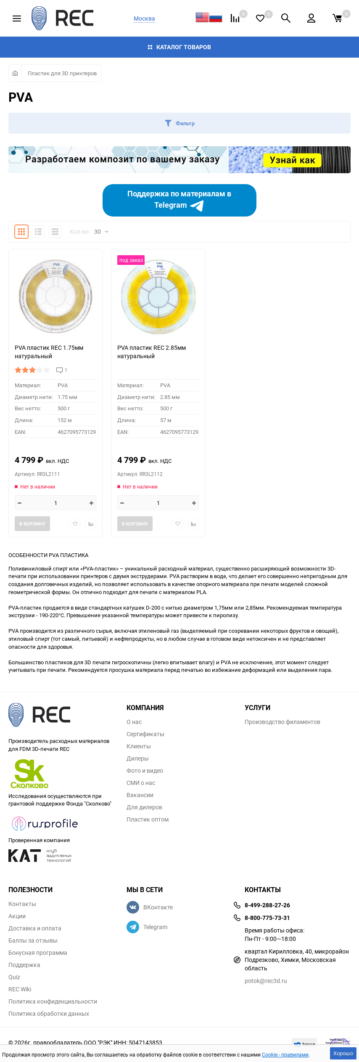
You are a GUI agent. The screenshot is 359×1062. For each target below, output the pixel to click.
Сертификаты (145, 734)
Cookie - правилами (285, 1054)
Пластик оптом (148, 819)
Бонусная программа (37, 953)
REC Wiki (19, 989)
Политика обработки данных (48, 1014)
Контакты (22, 904)
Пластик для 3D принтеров (62, 73)
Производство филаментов (282, 722)
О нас (134, 722)
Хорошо (343, 1053)
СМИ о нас (141, 783)
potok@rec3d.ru (266, 981)
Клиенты (139, 746)
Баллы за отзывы (33, 940)
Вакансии (140, 795)
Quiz (14, 977)
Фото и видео (145, 771)
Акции (17, 916)
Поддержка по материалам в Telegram (179, 200)
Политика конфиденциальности (52, 1001)
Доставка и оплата (34, 928)
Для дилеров (144, 807)
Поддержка (24, 965)
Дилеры (138, 758)
